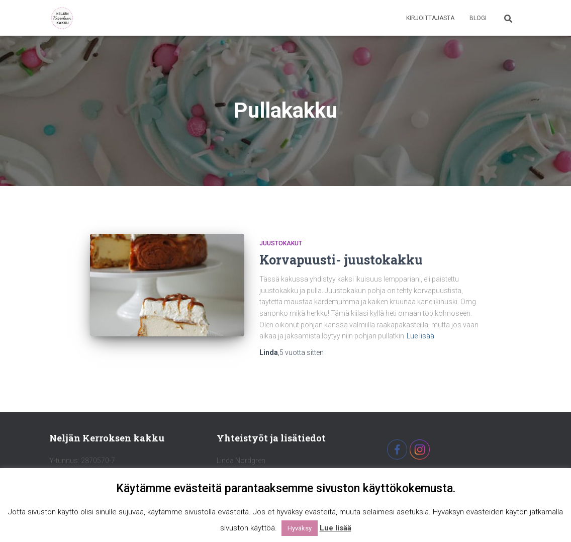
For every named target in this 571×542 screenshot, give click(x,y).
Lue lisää (420, 336)
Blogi (478, 18)
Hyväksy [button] (300, 528)
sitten (301, 352)
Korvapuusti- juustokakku (341, 259)
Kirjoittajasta (430, 18)
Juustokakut (280, 243)
